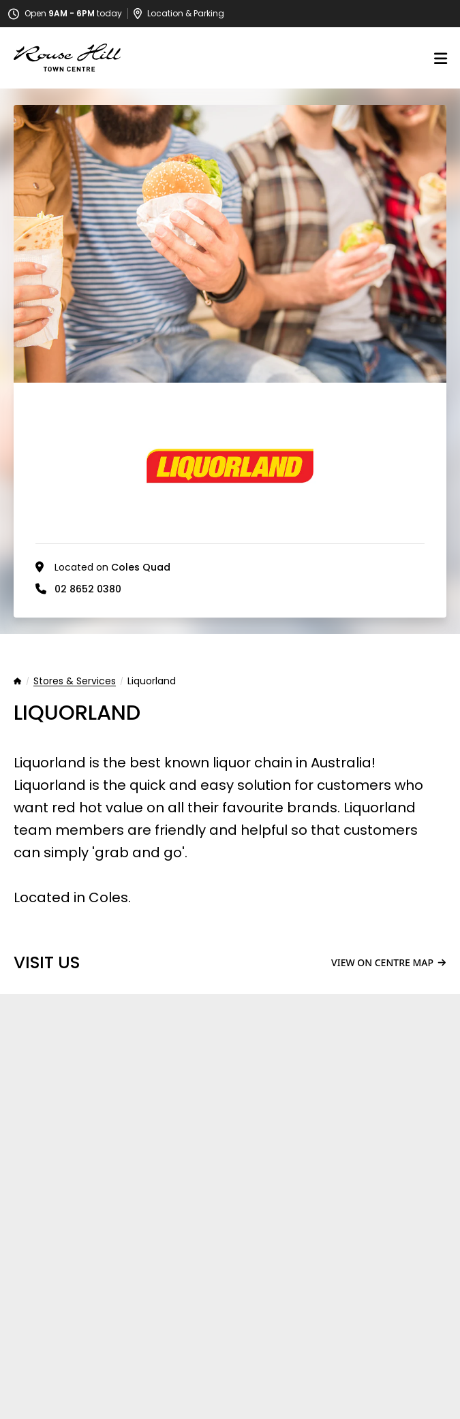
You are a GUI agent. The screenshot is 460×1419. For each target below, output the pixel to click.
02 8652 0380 (88, 589)
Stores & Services (74, 681)
